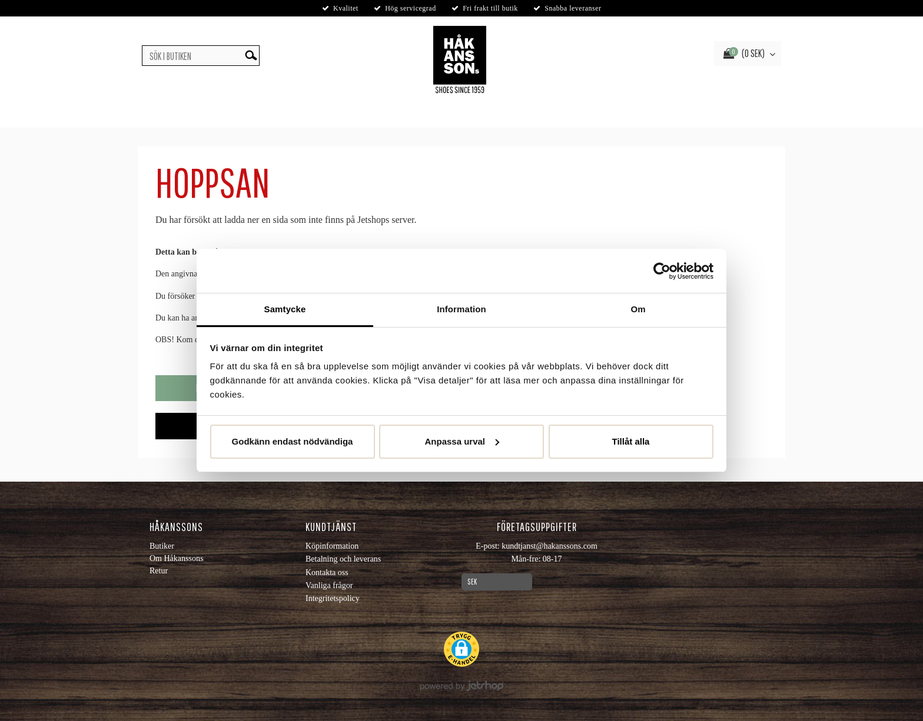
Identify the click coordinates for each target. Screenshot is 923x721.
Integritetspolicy (333, 598)
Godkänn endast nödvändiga (292, 441)
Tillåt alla (631, 441)
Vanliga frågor (329, 585)
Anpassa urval (461, 441)
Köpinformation (332, 546)
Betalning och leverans (343, 559)
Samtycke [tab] (285, 309)
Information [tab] (461, 309)
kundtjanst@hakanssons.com (549, 546)
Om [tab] (637, 309)
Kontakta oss (327, 572)
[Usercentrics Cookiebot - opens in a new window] (661, 271)
